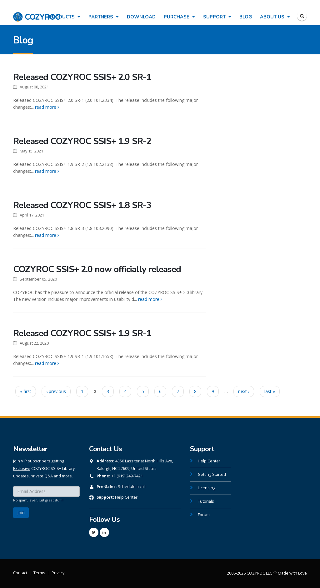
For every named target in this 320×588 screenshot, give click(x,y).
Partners (103, 17)
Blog (245, 17)
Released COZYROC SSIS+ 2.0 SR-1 (82, 77)
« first (25, 391)
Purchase (179, 17)
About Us (275, 17)
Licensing (206, 488)
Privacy (58, 573)
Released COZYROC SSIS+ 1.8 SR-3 (82, 205)
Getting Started (212, 474)
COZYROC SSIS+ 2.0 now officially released (97, 269)
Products (64, 17)
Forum (204, 514)
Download (141, 17)
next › (243, 391)
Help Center (126, 497)
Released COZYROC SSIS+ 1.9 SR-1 (82, 333)
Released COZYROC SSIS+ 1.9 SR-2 (82, 141)
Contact (20, 573)
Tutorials (206, 501)
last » (269, 391)
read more (47, 107)
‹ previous (56, 391)
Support (217, 17)
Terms (39, 573)
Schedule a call (132, 486)
